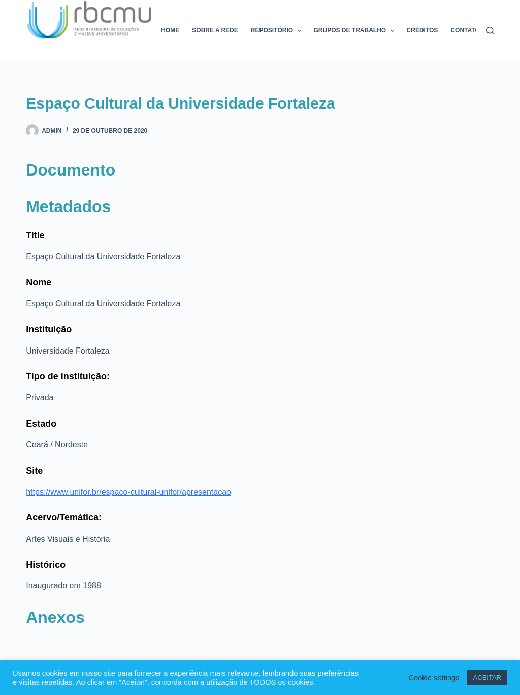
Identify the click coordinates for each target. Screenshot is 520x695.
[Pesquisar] (490, 30)
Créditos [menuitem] (422, 30)
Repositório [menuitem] (277, 31)
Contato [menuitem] (464, 30)
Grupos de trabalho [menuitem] (355, 31)
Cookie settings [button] (433, 678)
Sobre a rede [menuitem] (215, 30)
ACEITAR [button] (487, 677)
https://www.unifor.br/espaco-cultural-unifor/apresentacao (128, 492)
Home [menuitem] (170, 30)
